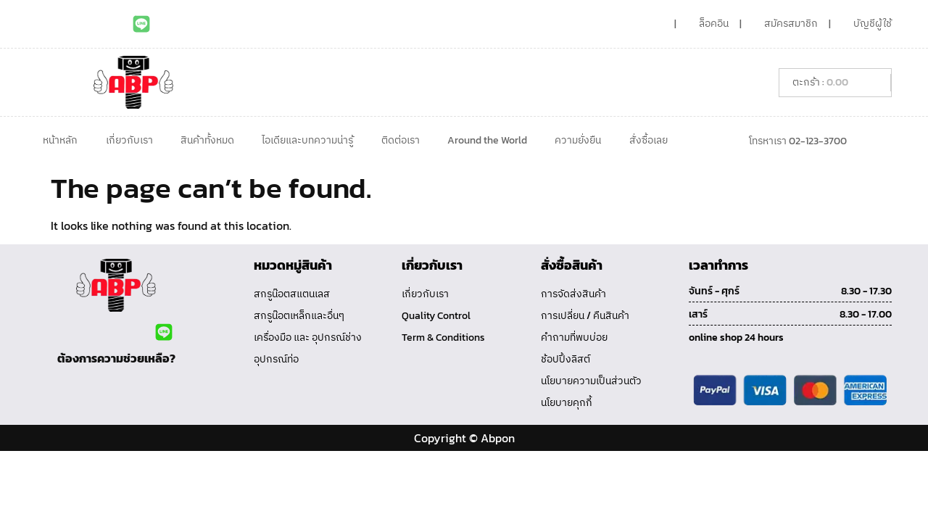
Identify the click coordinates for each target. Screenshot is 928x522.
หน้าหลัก (60, 140)
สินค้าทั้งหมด (207, 140)
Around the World (487, 140)
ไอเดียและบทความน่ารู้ (307, 140)
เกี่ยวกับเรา (129, 140)
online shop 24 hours (736, 337)
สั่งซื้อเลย (648, 140)
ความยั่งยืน (578, 140)
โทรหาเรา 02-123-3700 (798, 141)
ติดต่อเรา (400, 140)
